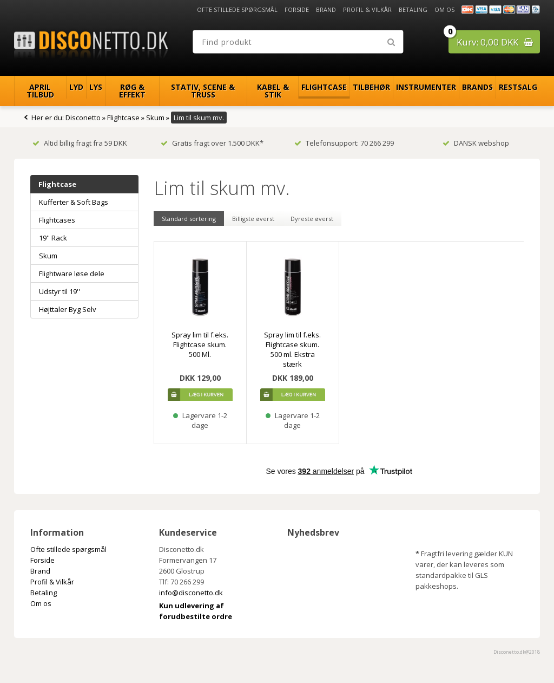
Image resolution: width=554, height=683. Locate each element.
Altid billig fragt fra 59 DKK (79, 143)
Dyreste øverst (312, 218)
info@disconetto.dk (191, 592)
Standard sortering (189, 218)
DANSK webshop (476, 143)
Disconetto (83, 117)
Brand (326, 9)
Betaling (413, 9)
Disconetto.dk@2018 (516, 651)
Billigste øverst (253, 218)
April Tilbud (40, 91)
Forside (297, 9)
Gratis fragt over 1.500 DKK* (212, 143)
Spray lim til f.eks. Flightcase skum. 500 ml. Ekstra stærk (292, 349)
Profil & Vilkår (367, 9)
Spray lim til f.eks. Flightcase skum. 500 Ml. (200, 344)
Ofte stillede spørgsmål (237, 9)
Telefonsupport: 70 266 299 (344, 143)
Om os (444, 9)
